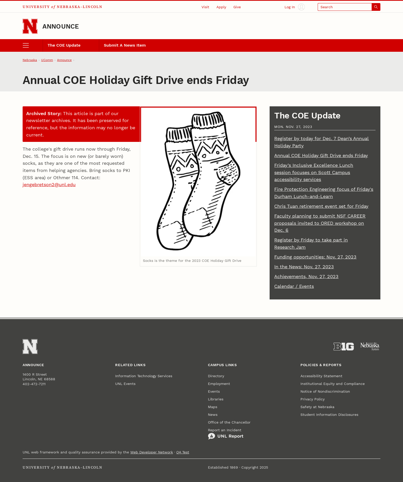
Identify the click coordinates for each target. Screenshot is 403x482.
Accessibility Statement (321, 376)
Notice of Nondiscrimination (325, 391)
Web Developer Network (151, 452)
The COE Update (64, 45)
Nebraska (30, 60)
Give (237, 7)
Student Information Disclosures (329, 414)
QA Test (182, 452)
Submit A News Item (125, 45)
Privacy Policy (312, 399)
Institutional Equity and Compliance (332, 384)
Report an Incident (225, 434)
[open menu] (33, 45)
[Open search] (349, 7)
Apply (221, 7)
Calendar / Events (294, 286)
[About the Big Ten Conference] (344, 346)
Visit (205, 7)
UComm (47, 60)
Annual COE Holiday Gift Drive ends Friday (321, 155)
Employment (219, 384)
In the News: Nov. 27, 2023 (304, 266)
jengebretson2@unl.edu (49, 184)
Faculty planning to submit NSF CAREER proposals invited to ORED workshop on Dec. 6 (319, 223)
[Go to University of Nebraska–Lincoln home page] (30, 26)
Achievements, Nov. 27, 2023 (306, 276)
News (212, 414)
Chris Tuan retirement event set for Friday (321, 206)
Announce (60, 26)
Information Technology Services (143, 376)
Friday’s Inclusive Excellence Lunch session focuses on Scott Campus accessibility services (313, 172)
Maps (212, 407)
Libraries (215, 399)
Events (214, 391)
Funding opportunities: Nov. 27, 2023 (315, 257)
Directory (216, 376)
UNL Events (125, 384)
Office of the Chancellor (229, 422)
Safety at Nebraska (317, 407)
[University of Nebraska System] (370, 346)
